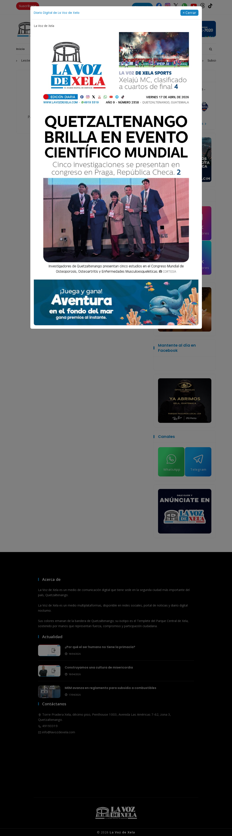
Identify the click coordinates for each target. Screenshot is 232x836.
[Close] (189, 13)
